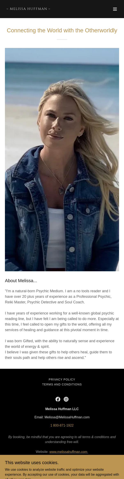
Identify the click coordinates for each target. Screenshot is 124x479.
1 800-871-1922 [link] (62, 425)
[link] (45, 8)
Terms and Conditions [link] (62, 384)
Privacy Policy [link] (62, 379)
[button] (115, 9)
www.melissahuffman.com (68, 451)
